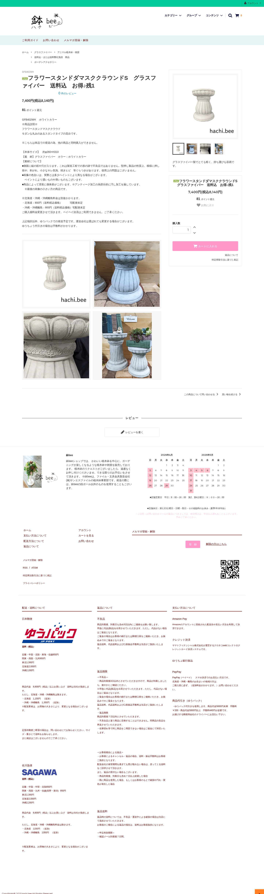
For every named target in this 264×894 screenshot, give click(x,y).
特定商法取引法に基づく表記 (38, 568)
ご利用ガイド (30, 40)
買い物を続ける (232, 394)
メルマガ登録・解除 (76, 40)
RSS (24, 562)
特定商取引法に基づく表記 (225, 259)
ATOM (32, 562)
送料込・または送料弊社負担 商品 (53, 57)
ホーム (25, 52)
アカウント (253, 3)
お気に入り (205, 205)
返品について (231, 255)
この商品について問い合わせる (201, 394)
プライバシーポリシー (35, 573)
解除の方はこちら (216, 542)
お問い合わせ (51, 40)
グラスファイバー (43, 52)
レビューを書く (132, 431)
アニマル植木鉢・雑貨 (68, 52)
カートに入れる (205, 246)
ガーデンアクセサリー (45, 62)
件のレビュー (67, 93)
